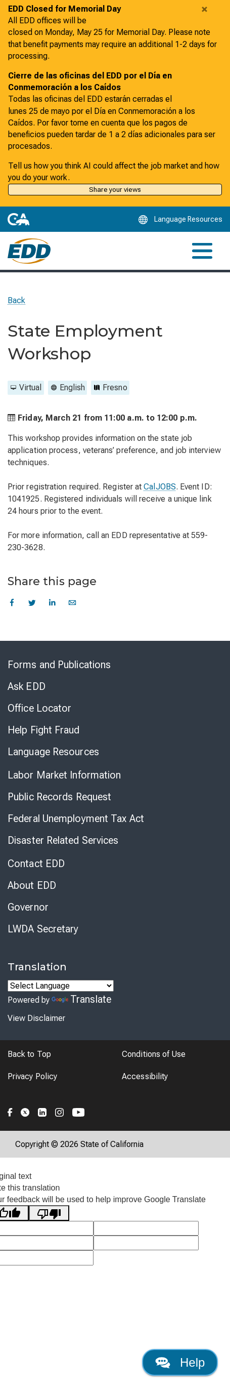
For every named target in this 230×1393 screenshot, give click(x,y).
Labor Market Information (64, 775)
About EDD (32, 885)
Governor (28, 907)
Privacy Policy (32, 1076)
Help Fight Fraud (44, 730)
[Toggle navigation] (202, 251)
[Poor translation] (49, 1213)
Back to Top (29, 1054)
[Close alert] (204, 9)
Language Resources (53, 752)
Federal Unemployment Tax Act (76, 818)
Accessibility (145, 1076)
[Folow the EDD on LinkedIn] (42, 1110)
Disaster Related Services (63, 840)
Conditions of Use (154, 1054)
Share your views (115, 189)
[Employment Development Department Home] (29, 251)
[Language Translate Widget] (61, 986)
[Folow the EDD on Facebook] (10, 1110)
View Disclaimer (36, 1018)
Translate (81, 999)
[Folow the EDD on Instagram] (59, 1110)
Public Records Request (59, 797)
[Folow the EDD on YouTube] (78, 1110)
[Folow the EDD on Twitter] (25, 1110)
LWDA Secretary (43, 929)
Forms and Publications (59, 665)
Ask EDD (26, 686)
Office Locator (39, 708)
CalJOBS (160, 486)
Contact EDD (36, 863)
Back (16, 300)
